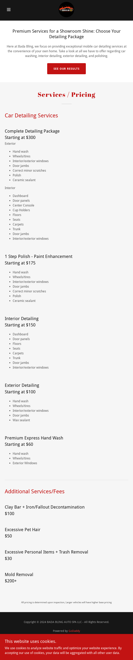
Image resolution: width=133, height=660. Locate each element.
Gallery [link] (66, 646)
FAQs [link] (66, 651)
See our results (67, 68)
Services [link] (66, 641)
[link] (66, 9)
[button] (14, 9)
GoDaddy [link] (74, 630)
